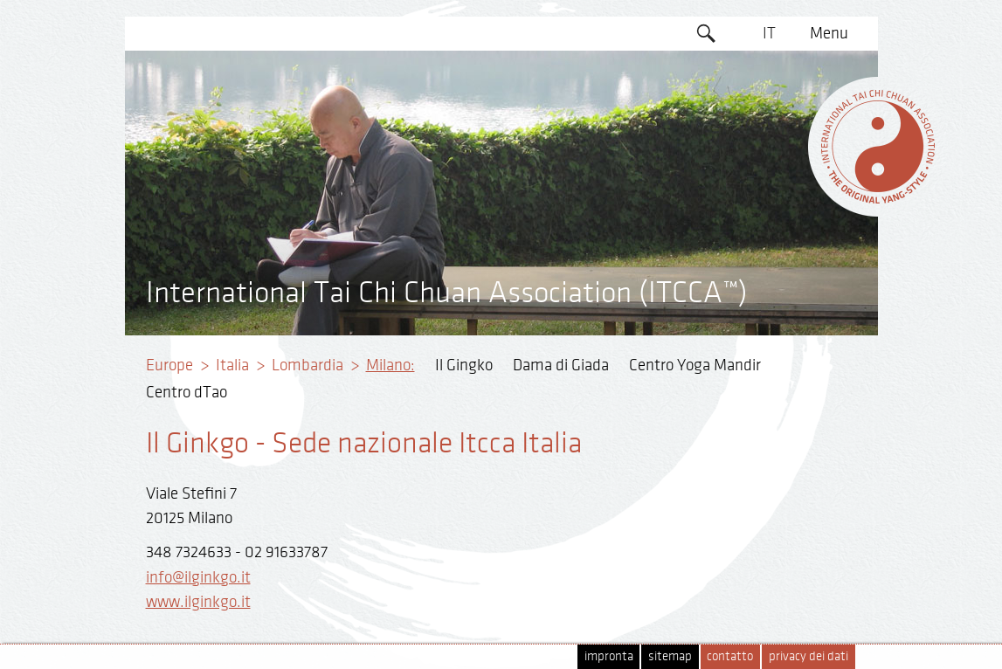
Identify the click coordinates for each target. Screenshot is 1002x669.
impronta (608, 656)
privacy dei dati (808, 656)
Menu (829, 33)
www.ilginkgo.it (198, 601)
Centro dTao (186, 392)
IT (769, 33)
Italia (232, 365)
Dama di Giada (561, 365)
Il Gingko (464, 365)
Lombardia (307, 365)
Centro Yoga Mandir (695, 365)
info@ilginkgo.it (198, 577)
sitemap (670, 656)
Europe (169, 365)
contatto (730, 656)
